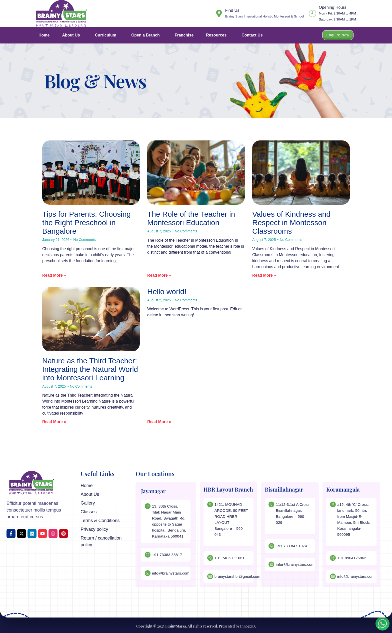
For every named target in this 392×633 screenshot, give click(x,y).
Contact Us (252, 35)
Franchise (184, 35)
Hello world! (166, 291)
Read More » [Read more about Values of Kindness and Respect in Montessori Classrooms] (264, 275)
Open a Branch (146, 35)
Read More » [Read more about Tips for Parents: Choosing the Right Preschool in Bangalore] (54, 275)
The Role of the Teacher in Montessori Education (191, 218)
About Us (72, 35)
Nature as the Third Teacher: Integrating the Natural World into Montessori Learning (90, 369)
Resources (217, 35)
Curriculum (107, 35)
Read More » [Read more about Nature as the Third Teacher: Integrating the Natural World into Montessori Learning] (54, 422)
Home (44, 35)
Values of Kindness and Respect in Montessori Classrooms (291, 222)
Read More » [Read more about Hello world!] (159, 422)
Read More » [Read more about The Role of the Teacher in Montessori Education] (159, 275)
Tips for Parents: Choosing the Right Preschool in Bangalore (86, 222)
